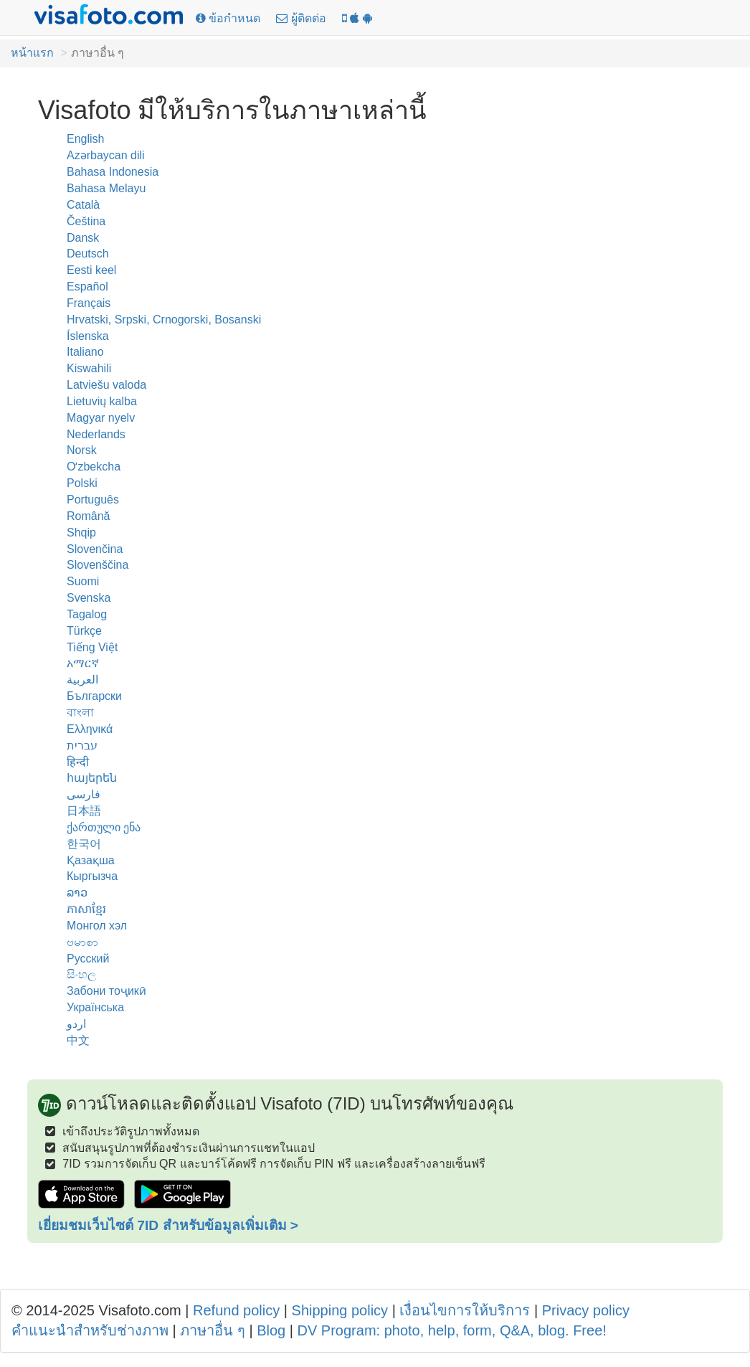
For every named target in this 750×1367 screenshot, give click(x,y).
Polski (82, 483)
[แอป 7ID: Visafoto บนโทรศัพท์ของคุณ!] (357, 19)
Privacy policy (586, 1310)
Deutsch (88, 253)
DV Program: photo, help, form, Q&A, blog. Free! (452, 1330)
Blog (271, 1330)
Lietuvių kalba (102, 401)
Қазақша (91, 860)
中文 (78, 1040)
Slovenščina (97, 565)
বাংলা (80, 712)
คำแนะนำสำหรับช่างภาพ (89, 1330)
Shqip (81, 532)
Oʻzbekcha (93, 466)
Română (88, 516)
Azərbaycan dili (106, 155)
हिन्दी (78, 762)
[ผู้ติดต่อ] (301, 19)
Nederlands (96, 434)
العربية (82, 679)
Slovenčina (95, 549)
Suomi (83, 581)
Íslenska (88, 336)
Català (83, 205)
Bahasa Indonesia (112, 172)
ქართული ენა (104, 827)
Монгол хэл (97, 925)
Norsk (82, 450)
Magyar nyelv (101, 418)
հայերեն (92, 778)
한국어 (84, 844)
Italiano (85, 352)
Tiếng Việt (92, 647)
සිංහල (81, 974)
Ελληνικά (90, 729)
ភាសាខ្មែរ (86, 909)
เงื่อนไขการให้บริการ (464, 1310)
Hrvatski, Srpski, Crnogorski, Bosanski (164, 319)
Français (88, 303)
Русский (88, 958)
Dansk (83, 238)
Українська (95, 1007)
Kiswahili (89, 368)
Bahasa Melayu (106, 188)
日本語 (84, 811)
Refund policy (236, 1310)
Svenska (88, 598)
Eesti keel (91, 270)
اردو (76, 1024)
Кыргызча (92, 876)
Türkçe (84, 631)
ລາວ (77, 892)
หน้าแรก (32, 53)
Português (93, 499)
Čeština (86, 221)
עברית (82, 745)
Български (94, 696)
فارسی (83, 794)
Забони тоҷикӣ (106, 991)
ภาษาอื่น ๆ (212, 1330)
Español (87, 286)
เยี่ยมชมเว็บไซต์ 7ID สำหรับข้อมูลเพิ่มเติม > (168, 1225)
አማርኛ (83, 663)
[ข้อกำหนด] (228, 19)
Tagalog (87, 614)
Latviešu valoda (106, 385)
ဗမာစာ (82, 942)
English (85, 139)
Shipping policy (340, 1310)
